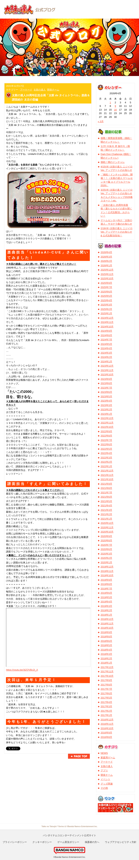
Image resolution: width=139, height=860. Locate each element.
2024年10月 (107, 326)
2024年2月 (106, 357)
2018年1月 (106, 662)
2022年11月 (107, 422)
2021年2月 (106, 514)
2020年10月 (107, 531)
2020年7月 (106, 545)
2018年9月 (106, 632)
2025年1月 (106, 313)
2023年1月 (106, 414)
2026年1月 (106, 265)
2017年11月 (107, 671)
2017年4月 (106, 702)
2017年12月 (107, 667)
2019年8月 (106, 584)
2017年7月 (106, 689)
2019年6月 (106, 592)
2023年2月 (106, 409)
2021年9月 (106, 483)
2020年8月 (106, 540)
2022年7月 (106, 440)
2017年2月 (106, 710)
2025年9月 (106, 283)
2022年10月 (107, 427)
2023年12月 (107, 365)
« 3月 (101, 121)
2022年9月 (106, 431)
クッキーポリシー (42, 842)
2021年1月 (106, 518)
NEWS (104, 753)
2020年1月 (106, 562)
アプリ (104, 770)
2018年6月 (106, 641)
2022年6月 (106, 444)
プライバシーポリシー (15, 842)
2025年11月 (107, 274)
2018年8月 (106, 636)
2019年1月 (106, 614)
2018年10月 (107, 627)
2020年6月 (106, 549)
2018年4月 (106, 649)
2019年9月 (106, 579)
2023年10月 (107, 374)
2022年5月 (106, 448)
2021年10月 (107, 479)
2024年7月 (106, 339)
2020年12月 (107, 523)
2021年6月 (106, 496)
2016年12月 (107, 719)
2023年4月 (106, 400)
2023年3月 (106, 405)
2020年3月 (106, 553)
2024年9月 (106, 330)
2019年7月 (106, 588)
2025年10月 (107, 278)
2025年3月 (106, 304)
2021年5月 (106, 501)
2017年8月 (106, 684)
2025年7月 (106, 287)
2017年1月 (106, 715)
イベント (105, 779)
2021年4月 (106, 505)
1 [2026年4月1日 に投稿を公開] (110, 102)
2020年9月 (106, 536)
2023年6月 (106, 392)
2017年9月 (106, 680)
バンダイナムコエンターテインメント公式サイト (69, 835)
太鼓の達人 (40, 89)
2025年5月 (106, 296)
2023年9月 (106, 379)
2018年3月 (106, 654)
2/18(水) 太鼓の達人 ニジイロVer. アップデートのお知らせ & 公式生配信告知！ (116, 232)
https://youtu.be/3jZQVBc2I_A (22, 669)
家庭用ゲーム (108, 757)
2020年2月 (106, 558)
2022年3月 (106, 457)
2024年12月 (107, 317)
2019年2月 (106, 610)
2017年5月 (106, 697)
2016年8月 (106, 737)
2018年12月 (107, 619)
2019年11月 (107, 571)
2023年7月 (106, 387)
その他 (104, 788)
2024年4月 (106, 348)
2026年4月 (106, 252)
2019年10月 (107, 575)
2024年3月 (106, 352)
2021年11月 (107, 475)
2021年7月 (106, 492)
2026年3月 (106, 256)
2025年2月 (106, 309)
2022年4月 (106, 453)
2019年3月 (106, 606)
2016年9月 (106, 732)
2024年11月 (107, 322)
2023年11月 (107, 370)
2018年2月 (106, 658)
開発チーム (53, 89)
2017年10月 (107, 676)
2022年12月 (107, 418)
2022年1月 (106, 466)
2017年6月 (106, 693)
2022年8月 (106, 435)
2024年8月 (106, 335)
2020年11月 (107, 527)
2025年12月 (107, 269)
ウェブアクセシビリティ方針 (120, 842)
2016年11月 (107, 723)
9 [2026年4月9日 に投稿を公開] (115, 106)
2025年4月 (106, 300)
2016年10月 (107, 728)
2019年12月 (107, 566)
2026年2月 (106, 261)
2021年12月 (107, 470)
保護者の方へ (92, 842)
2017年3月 (106, 706)
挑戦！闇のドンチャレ (113, 162)
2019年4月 (106, 601)
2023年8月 (106, 383)
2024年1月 (106, 361)
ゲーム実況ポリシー (68, 842)
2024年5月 (106, 344)
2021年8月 (106, 488)
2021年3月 (106, 510)
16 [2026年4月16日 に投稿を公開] (115, 109)
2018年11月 (107, 623)
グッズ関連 (107, 783)
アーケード (26, 89)
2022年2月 (106, 461)
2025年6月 (106, 291)
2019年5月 (106, 597)
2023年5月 (106, 396)
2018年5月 (106, 645)
